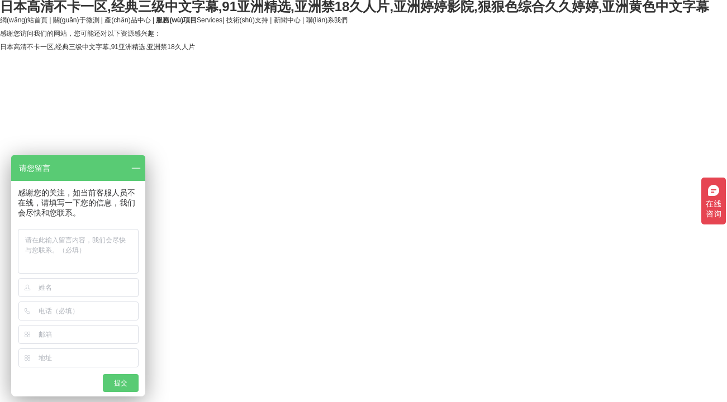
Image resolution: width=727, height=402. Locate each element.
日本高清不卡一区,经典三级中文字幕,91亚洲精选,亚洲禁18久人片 (97, 47)
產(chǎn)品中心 (127, 20)
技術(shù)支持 (247, 20)
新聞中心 (287, 20)
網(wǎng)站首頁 (23, 20)
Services (189, 20)
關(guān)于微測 (76, 20)
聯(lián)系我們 (327, 20)
